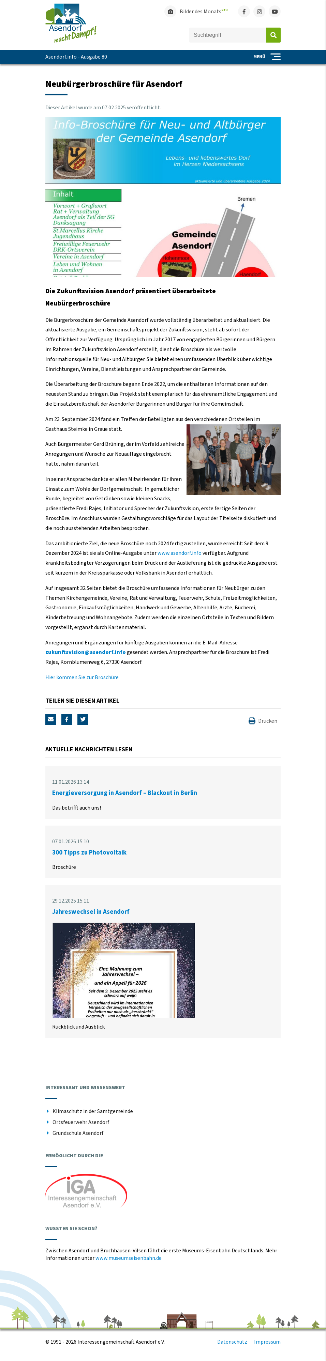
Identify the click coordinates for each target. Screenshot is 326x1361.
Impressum (267, 1342)
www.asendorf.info (180, 553)
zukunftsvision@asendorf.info (85, 652)
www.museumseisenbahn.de (128, 1258)
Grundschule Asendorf (78, 1133)
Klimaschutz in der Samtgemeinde (93, 1111)
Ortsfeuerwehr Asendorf (81, 1122)
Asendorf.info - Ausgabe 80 (76, 57)
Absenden (273, 35)
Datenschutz (232, 1342)
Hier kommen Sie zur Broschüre (82, 677)
